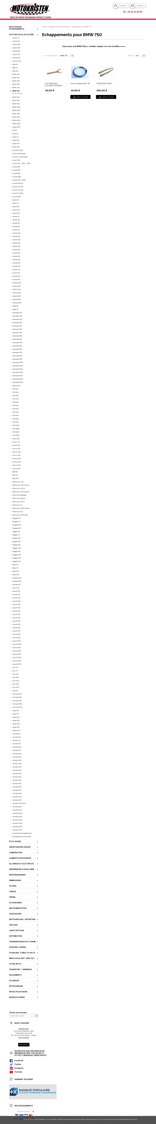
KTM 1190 (15, 432)
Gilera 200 (16, 210)
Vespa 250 (16, 727)
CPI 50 (14, 130)
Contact (139, 5)
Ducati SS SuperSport (20, 157)
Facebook (16, 1060)
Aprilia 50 (15, 38)
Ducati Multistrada (18, 153)
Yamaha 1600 (17, 826)
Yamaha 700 (17, 797)
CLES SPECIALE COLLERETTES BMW (53, 84)
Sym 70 (15, 671)
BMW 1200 (16, 117)
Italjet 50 (15, 306)
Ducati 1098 (16, 197)
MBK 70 (15, 475)
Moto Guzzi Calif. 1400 (20, 515)
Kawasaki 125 (17, 313)
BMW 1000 (16, 107)
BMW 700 (16, 87)
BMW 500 (16, 78)
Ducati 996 (16, 170)
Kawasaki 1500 (17, 379)
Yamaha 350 (17, 760)
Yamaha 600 (17, 787)
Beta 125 (15, 71)
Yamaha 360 (17, 763)
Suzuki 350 (16, 604)
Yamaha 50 (16, 734)
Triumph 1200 (17, 707)
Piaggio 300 (16, 555)
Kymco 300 (16, 458)
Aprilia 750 (16, 54)
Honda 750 (16, 273)
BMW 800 (16, 97)
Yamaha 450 (16, 773)
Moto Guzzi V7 (17, 505)
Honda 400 (16, 250)
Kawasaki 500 (17, 336)
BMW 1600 (16, 124)
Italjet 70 (15, 309)
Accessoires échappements (22, 833)
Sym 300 (15, 687)
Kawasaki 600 (17, 342)
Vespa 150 (15, 720)
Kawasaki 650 (17, 349)
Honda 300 (16, 240)
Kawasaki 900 (17, 359)
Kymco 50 (16, 439)
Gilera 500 (16, 213)
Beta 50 (15, 64)
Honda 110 (16, 220)
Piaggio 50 (16, 531)
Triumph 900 (17, 697)
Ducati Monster (17, 150)
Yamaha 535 (16, 780)
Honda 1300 (16, 293)
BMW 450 (15, 74)
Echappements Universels (21, 836)
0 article (122, 5)
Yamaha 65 (16, 737)
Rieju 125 (15, 571)
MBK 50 (15, 472)
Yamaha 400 (17, 767)
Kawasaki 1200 (17, 369)
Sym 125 (15, 674)
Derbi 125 (15, 140)
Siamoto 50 (16, 584)
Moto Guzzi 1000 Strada (20, 508)
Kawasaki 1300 (17, 372)
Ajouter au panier (82, 97)
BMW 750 (15, 91)
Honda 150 (16, 226)
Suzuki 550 (16, 621)
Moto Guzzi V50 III (18, 488)
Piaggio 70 (16, 535)
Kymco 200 (16, 452)
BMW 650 (16, 84)
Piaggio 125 (16, 538)
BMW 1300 (16, 120)
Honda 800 (16, 276)
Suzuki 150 (16, 594)
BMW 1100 (16, 110)
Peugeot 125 (16, 528)
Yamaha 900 (17, 810)
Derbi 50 (15, 134)
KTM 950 (15, 419)
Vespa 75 (15, 714)
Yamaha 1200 (17, 820)
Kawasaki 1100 (17, 366)
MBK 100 (15, 478)
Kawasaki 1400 (17, 376)
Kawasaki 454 (17, 332)
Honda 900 (16, 279)
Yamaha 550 (16, 783)
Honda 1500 (16, 296)
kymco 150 (16, 449)
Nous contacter (23, 1037)
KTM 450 (15, 402)
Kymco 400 (16, 462)
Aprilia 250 (16, 44)
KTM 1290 (15, 435)
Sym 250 (15, 684)
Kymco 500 (16, 465)
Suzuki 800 (16, 634)
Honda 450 (16, 253)
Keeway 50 (16, 386)
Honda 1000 (16, 283)
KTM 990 (15, 422)
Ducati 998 (16, 173)
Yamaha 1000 (17, 813)
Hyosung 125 (16, 303)
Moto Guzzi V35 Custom (20, 485)
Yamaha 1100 (17, 817)
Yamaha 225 (16, 754)
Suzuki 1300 (16, 657)
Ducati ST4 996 (17, 193)
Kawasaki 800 (17, 356)
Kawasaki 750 (17, 352)
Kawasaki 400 (17, 323)
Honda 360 (16, 246)
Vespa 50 (15, 710)
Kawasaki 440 (17, 326)
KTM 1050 (15, 425)
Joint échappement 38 (80, 83)
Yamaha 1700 (17, 830)
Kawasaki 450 (17, 329)
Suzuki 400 (16, 611)
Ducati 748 (16, 160)
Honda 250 (16, 236)
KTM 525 (15, 409)
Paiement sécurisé (23, 1111)
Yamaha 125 (16, 750)
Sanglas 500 (16, 581)
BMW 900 (16, 104)
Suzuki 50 (15, 588)
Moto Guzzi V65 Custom (20, 492)
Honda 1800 (16, 299)
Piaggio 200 (16, 548)
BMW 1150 (16, 114)
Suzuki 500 (16, 618)
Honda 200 (16, 233)
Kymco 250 (16, 455)
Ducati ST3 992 (17, 190)
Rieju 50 (15, 565)
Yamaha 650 (17, 790)
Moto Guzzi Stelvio (18, 498)
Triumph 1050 (17, 704)
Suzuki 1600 (16, 664)
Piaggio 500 (16, 561)
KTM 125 (15, 389)
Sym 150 (15, 677)
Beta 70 (15, 68)
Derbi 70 (15, 137)
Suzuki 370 (16, 608)
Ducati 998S (16, 177)
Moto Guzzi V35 (17, 482)
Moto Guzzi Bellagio (19, 495)
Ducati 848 (16, 167)
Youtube (15, 1072)
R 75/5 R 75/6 (17, 93)
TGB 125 (15, 691)
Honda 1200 (16, 289)
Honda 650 (16, 266)
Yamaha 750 (16, 800)
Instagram (16, 1068)
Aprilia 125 (16, 41)
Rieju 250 (15, 574)
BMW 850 (16, 100)
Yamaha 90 (16, 744)
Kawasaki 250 (17, 316)
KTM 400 (15, 399)
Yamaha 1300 (17, 823)
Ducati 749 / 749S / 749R (21, 163)
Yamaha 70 (16, 740)
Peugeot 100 (16, 525)
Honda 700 (16, 269)
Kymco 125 (16, 445)
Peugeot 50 (16, 518)
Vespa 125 (15, 717)
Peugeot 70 (16, 521)
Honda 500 (16, 256)
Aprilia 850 (16, 58)
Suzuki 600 (16, 624)
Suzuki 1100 (16, 647)
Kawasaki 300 (17, 319)
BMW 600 (16, 81)
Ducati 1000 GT (17, 183)
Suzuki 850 (16, 637)
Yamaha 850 (17, 807)
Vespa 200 (16, 724)
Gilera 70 (15, 203)
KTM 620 (15, 412)
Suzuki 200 (16, 598)
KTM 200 (15, 392)
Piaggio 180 (16, 545)
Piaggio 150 (16, 541)
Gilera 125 (15, 206)
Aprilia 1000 (16, 61)
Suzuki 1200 (16, 651)
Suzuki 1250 (16, 654)
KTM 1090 (15, 429)
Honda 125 (16, 223)
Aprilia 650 (16, 51)
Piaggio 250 (16, 551)
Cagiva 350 (16, 127)
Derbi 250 (15, 143)
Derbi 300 (16, 147)
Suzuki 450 (16, 614)
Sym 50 (15, 667)
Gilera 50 (15, 200)
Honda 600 (16, 263)
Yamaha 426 (16, 770)
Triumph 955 (16, 700)
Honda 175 (16, 230)
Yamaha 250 (17, 757)
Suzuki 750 (16, 631)
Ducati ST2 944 (17, 187)
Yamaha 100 (16, 747)
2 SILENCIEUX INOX (104, 83)
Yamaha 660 (17, 793)
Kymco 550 (16, 468)
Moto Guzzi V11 (17, 512)
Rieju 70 (15, 568)
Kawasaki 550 (17, 339)
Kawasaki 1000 (17, 362)
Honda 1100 (16, 286)
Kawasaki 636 (17, 346)
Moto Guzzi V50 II (18, 502)
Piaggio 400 (16, 558)
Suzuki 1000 (16, 644)
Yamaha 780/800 (19, 803)
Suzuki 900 (16, 641)
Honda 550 (16, 260)
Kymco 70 (16, 442)
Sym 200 (15, 681)
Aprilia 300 (16, 48)
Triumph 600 (17, 694)
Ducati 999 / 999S (19, 180)
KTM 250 (15, 395)
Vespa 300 (16, 730)
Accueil (44, 27)
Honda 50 (15, 216)
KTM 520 (15, 405)
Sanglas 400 (16, 578)
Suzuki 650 (16, 628)
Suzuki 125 (16, 591)
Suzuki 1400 (16, 661)
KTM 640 (15, 415)
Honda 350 (16, 243)
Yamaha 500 (17, 777)
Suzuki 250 (16, 601)
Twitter (15, 1064)
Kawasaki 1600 (17, 382)
